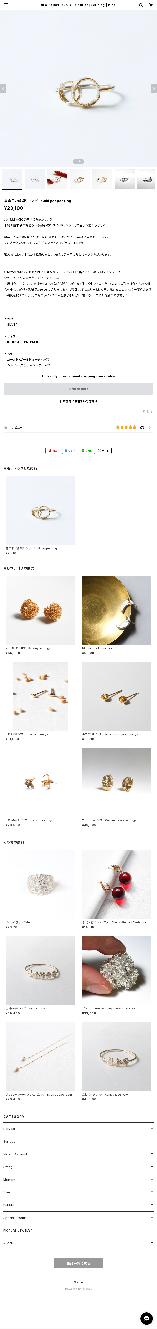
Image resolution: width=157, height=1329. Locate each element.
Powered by (78, 1288)
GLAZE (8, 1243)
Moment (9, 1179)
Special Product (15, 1218)
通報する (148, 411)
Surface (9, 1141)
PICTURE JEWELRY (17, 1230)
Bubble (8, 1205)
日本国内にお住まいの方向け (78, 401)
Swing (7, 1167)
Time (7, 1192)
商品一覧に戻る (78, 1263)
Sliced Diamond (15, 1154)
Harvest (9, 1129)
